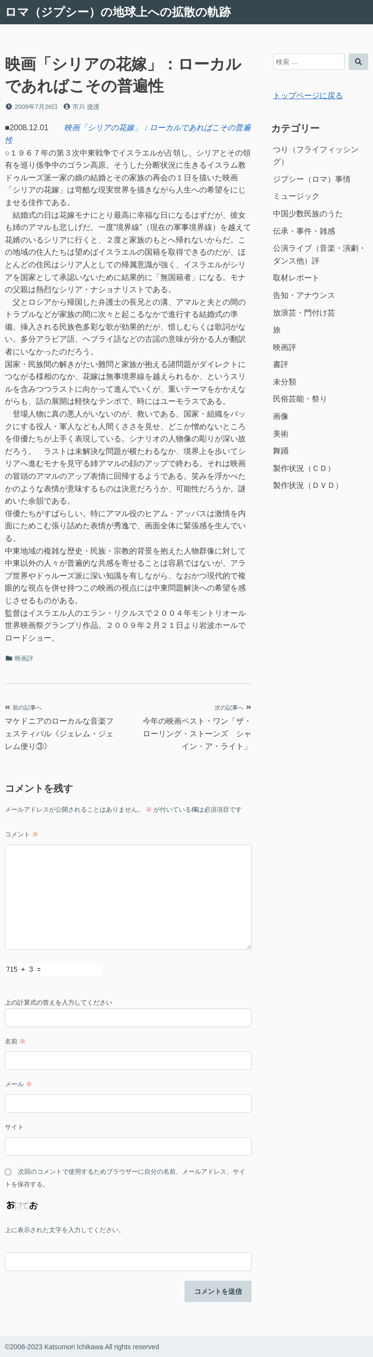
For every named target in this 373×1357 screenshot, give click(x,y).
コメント (21, 834)
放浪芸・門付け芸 (304, 313)
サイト (14, 1127)
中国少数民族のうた (308, 213)
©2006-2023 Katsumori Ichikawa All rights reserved (82, 1347)
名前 (15, 1041)
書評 (280, 364)
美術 (280, 434)
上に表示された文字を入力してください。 (65, 1230)
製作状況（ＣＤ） (304, 468)
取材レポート (296, 278)
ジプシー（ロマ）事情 (312, 179)
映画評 (24, 658)
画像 (280, 416)
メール (18, 1084)
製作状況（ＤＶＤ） (308, 485)
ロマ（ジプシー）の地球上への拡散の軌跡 (118, 11)
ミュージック (296, 196)
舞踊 (280, 451)
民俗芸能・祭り (300, 399)
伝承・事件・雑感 (304, 231)
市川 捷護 (86, 106)
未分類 (284, 382)
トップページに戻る (308, 95)
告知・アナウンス (304, 295)
